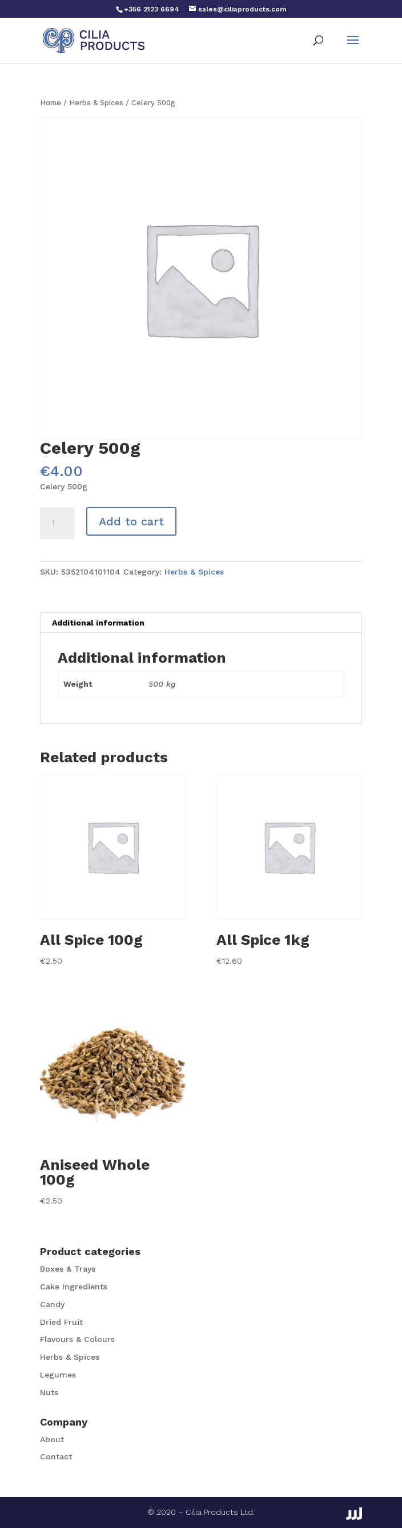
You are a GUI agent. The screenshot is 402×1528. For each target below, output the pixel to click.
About (52, 1439)
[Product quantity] (57, 523)
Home (50, 102)
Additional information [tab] (98, 622)
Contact (56, 1456)
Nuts (49, 1392)
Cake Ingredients (73, 1286)
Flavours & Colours (77, 1339)
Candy (52, 1304)
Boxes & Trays (67, 1268)
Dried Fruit (61, 1322)
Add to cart (131, 521)
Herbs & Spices (96, 102)
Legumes (58, 1374)
